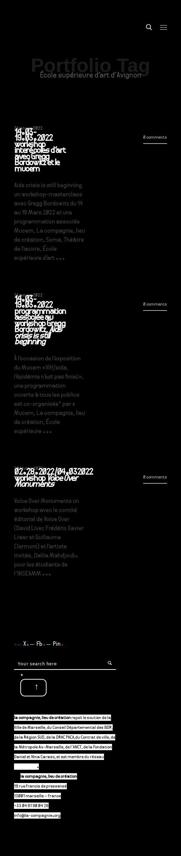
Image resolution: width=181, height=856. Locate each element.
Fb (41, 644)
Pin (58, 644)
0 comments (155, 138)
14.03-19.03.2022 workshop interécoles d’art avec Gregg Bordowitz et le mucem (39, 151)
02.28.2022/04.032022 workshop (53, 479)
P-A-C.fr (28, 767)
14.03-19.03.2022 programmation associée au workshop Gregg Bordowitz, (40, 321)
